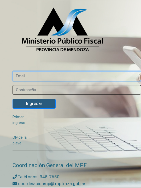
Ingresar (34, 103)
